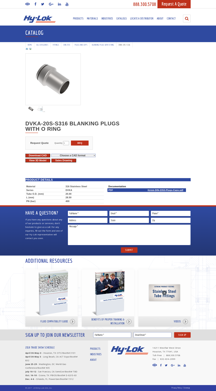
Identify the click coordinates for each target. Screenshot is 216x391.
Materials (92, 18)
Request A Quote (174, 3)
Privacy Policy (177, 388)
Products (78, 18)
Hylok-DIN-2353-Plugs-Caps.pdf (165, 190)
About (160, 18)
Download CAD (38, 155)
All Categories (42, 45)
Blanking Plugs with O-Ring (103, 45)
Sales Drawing (63, 160)
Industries (107, 18)
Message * (129, 234)
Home (30, 45)
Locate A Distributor (142, 18)
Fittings (56, 45)
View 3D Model (37, 160)
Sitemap (187, 388)
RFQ (79, 143)
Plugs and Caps (81, 45)
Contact (171, 18)
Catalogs (121, 18)
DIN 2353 (67, 45)
